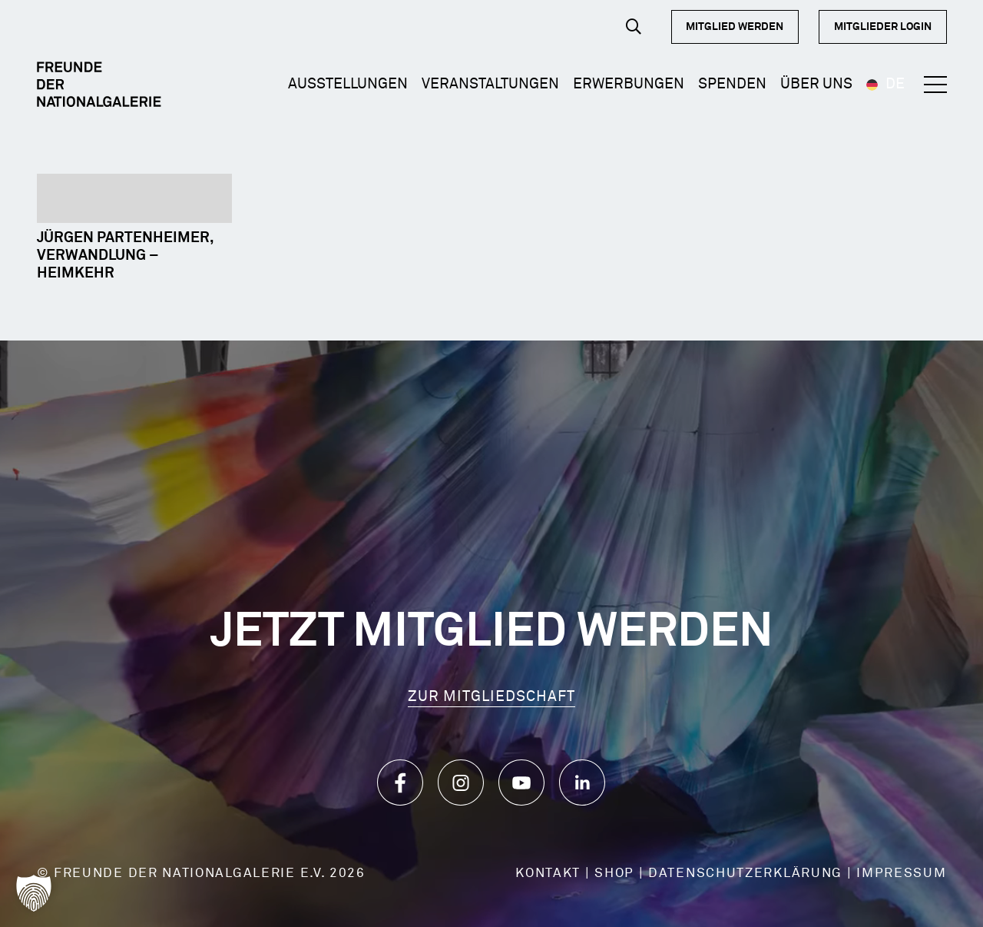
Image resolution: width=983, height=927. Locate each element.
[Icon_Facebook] (400, 782)
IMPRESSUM (901, 873)
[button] (633, 27)
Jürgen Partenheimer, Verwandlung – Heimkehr (125, 256)
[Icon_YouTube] (521, 782)
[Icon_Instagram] (461, 782)
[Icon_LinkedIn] (582, 782)
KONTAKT (548, 873)
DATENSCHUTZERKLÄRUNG (745, 873)
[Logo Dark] (99, 84)
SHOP (614, 873)
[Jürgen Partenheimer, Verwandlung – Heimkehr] (134, 198)
